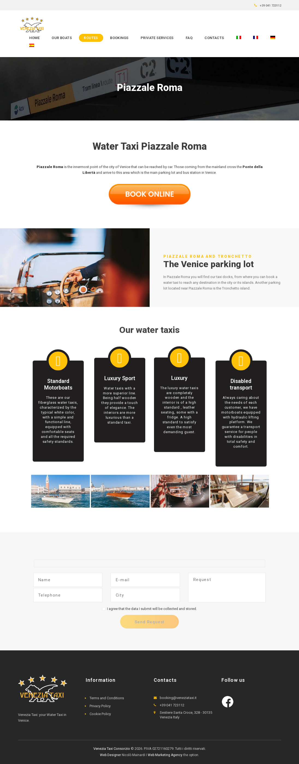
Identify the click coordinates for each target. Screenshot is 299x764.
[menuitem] (238, 38)
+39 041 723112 (270, 5)
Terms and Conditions (107, 698)
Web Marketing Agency (165, 755)
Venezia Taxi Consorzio (111, 749)
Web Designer (110, 755)
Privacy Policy (100, 706)
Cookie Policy (100, 714)
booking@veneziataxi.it (178, 698)
